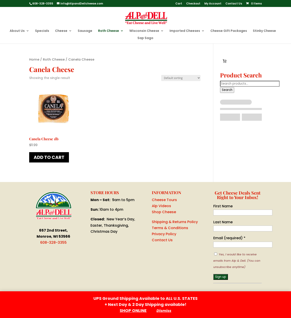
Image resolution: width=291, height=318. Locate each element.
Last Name (223, 222)
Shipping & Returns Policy (175, 221)
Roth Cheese (108, 31)
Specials (42, 31)
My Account (212, 3)
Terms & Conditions (170, 227)
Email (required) (229, 238)
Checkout (193, 3)
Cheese (61, 31)
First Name (223, 206)
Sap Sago (145, 38)
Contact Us (233, 3)
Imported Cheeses (185, 31)
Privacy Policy (164, 234)
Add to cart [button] (49, 157)
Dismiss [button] (164, 310)
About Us (17, 31)
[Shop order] (181, 78)
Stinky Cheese (264, 31)
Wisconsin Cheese (144, 31)
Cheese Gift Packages (228, 31)
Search (227, 90)
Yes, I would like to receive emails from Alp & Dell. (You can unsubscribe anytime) (236, 260)
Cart (178, 3)
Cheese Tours (164, 199)
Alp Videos (161, 205)
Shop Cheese (164, 212)
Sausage (85, 31)
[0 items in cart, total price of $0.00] (224, 61)
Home (34, 59)
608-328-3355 (53, 242)
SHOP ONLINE (133, 310)
